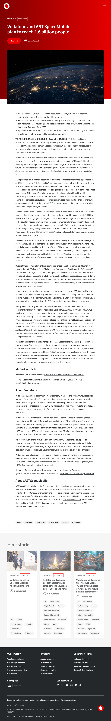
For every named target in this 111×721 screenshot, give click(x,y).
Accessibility (54, 700)
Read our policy (48, 716)
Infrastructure (16, 624)
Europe (19, 620)
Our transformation (15, 666)
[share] (14, 41)
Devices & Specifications (83, 670)
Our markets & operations (17, 670)
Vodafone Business (81, 663)
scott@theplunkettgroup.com (28, 383)
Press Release (54, 522)
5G (12, 620)
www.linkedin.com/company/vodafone (77, 473)
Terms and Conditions (68, 700)
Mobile (46, 624)
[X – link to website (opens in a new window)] (62, 685)
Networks (28, 624)
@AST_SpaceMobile (44, 503)
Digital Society (49, 606)
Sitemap (25, 700)
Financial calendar (47, 666)
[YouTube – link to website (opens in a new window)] (67, 685)
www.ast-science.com (72, 499)
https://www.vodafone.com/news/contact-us (64, 374)
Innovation (28, 522)
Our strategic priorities (16, 663)
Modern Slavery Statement (39, 700)
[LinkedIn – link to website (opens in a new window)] (58, 685)
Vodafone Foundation (82, 659)
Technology (22, 19)
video (42, 506)
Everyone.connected (51, 611)
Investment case (46, 663)
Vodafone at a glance (15, 659)
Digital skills (54, 601)
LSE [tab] (9, 686)
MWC (54, 624)
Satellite (65, 522)
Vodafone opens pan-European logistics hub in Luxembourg (20, 583)
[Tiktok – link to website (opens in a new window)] (80, 685)
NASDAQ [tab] (17, 686)
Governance (12, 674)
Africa (19, 522)
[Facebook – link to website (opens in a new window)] (76, 685)
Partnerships (40, 522)
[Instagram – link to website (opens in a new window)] (71, 685)
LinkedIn (60, 503)
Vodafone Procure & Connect (85, 666)
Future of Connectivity (52, 615)
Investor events (46, 674)
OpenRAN (91, 629)
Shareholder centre (48, 670)
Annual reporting (47, 659)
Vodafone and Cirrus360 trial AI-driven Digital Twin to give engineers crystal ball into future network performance (88, 586)
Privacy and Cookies (14, 700)
